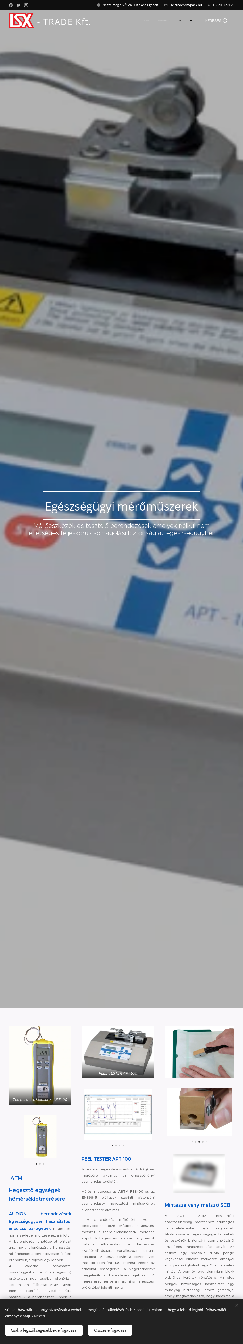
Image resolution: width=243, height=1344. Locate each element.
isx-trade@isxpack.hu (186, 5)
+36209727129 (223, 5)
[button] (216, 20)
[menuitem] (122, 20)
